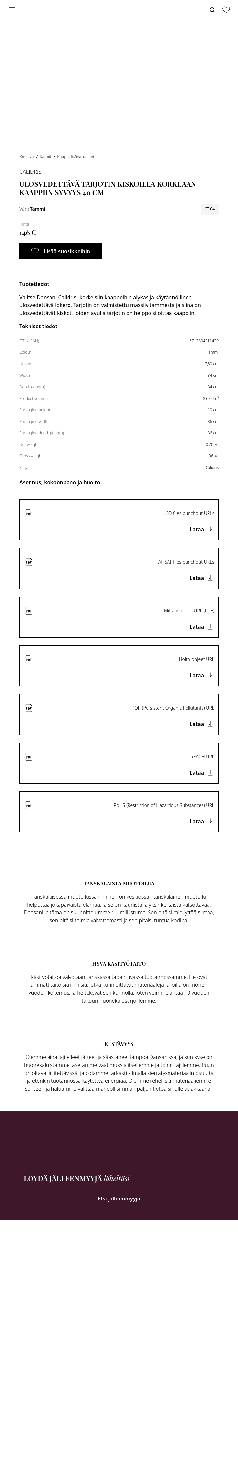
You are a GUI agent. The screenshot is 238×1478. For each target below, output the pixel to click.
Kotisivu (27, 156)
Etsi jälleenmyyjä (119, 1198)
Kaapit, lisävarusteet (75, 156)
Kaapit (46, 156)
